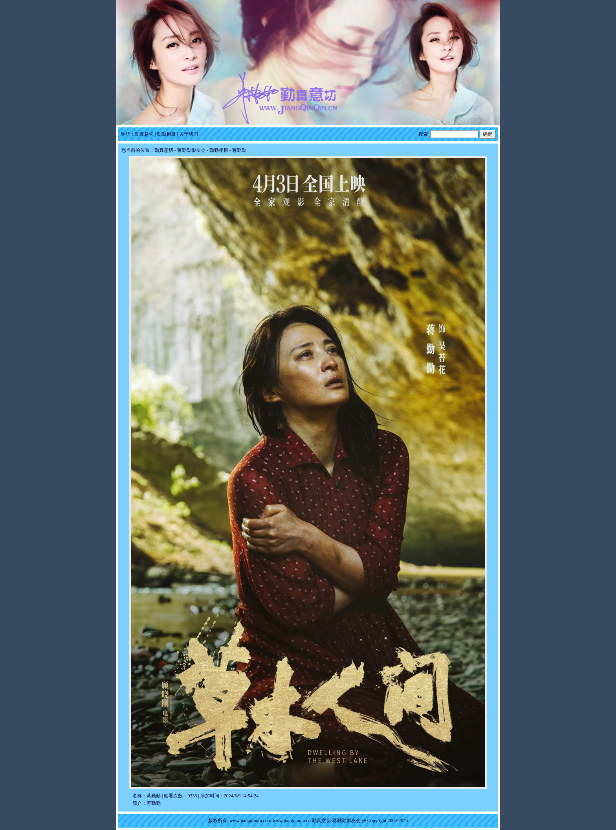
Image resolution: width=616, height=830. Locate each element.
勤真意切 (144, 134)
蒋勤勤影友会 (191, 150)
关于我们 (188, 134)
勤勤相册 (166, 134)
